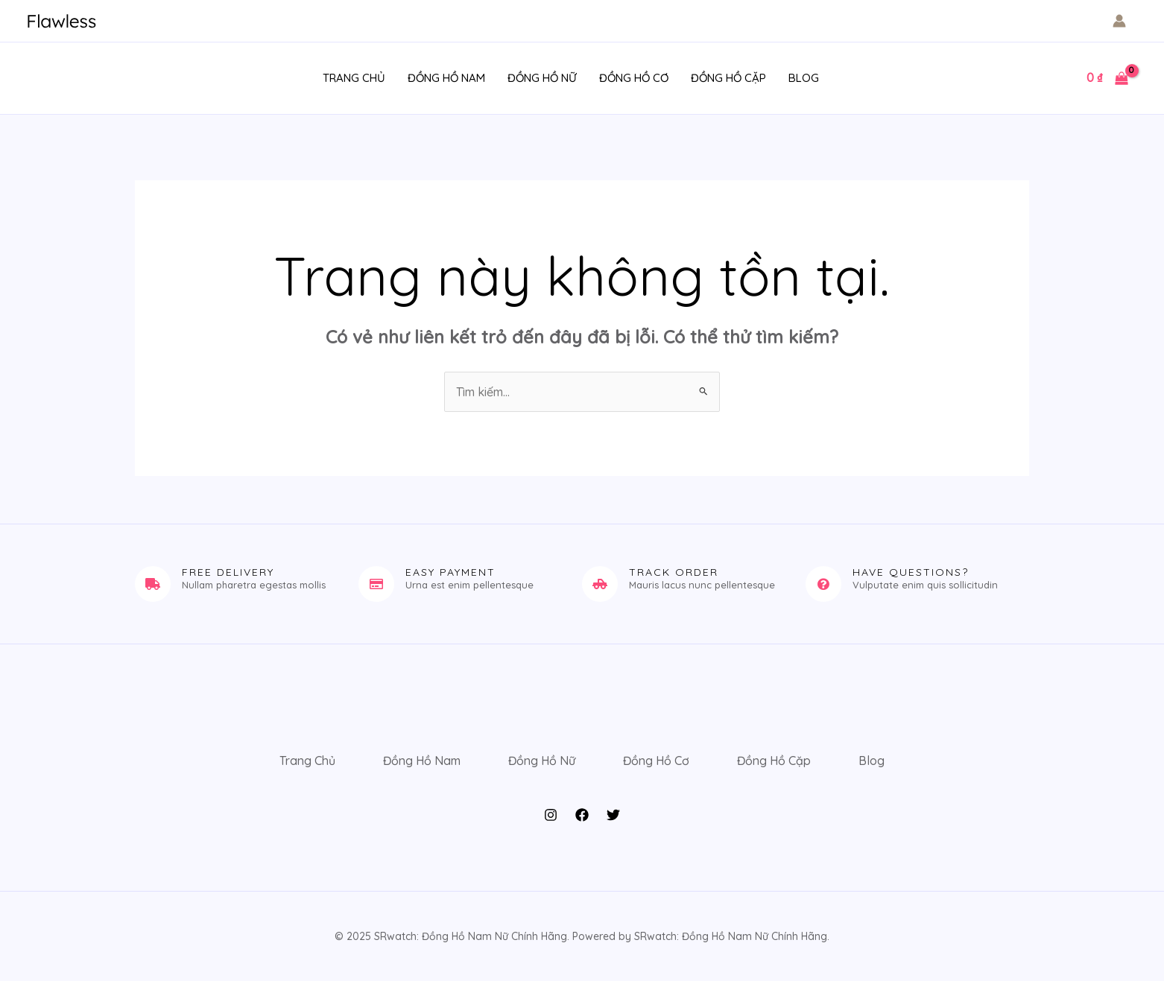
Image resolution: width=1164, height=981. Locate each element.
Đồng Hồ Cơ (633, 78)
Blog (803, 78)
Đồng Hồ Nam (446, 78)
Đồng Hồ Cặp (728, 78)
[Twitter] (613, 815)
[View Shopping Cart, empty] (1107, 78)
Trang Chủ (354, 78)
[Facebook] (582, 815)
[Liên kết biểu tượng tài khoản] (1119, 21)
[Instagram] (550, 815)
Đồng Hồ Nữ (542, 78)
